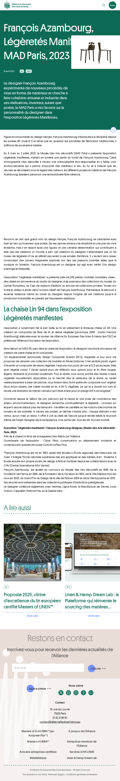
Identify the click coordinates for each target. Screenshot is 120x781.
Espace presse (37, 688)
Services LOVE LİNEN (82, 752)
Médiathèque (38, 758)
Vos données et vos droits (34, 774)
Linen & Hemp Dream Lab (82, 758)
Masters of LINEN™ (38, 741)
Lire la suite (32, 615)
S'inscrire (95, 668)
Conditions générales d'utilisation (82, 774)
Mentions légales (56, 774)
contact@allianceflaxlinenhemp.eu (60, 722)
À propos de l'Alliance (81, 731)
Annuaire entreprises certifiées (38, 752)
